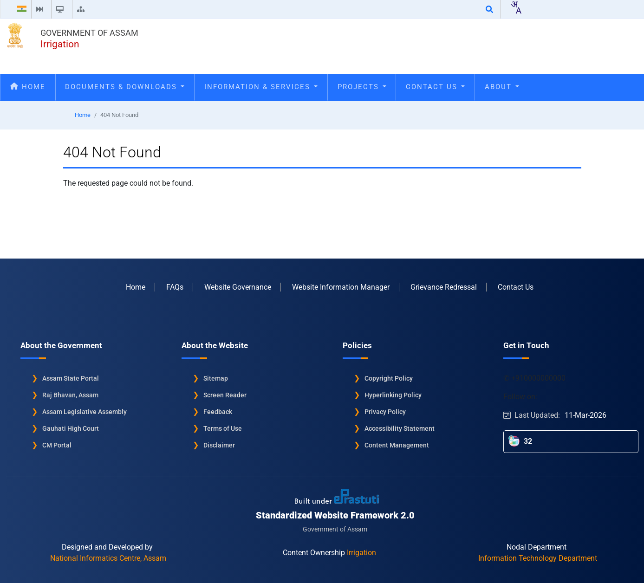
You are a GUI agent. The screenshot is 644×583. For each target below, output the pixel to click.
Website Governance (237, 286)
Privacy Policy (385, 411)
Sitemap (215, 378)
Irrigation (59, 44)
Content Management (396, 444)
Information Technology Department (537, 557)
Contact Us (435, 87)
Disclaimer (219, 444)
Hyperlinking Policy (393, 394)
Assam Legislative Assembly (84, 411)
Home (28, 87)
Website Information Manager (341, 286)
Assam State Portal (70, 378)
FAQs (174, 286)
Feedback (217, 411)
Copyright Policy (388, 378)
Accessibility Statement (399, 428)
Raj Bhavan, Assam (70, 394)
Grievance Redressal (443, 286)
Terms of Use (222, 428)
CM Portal (57, 444)
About (502, 87)
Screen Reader (225, 394)
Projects (362, 87)
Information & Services (261, 87)
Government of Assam (89, 33)
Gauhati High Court (70, 428)
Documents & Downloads (124, 87)
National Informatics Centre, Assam (108, 557)
